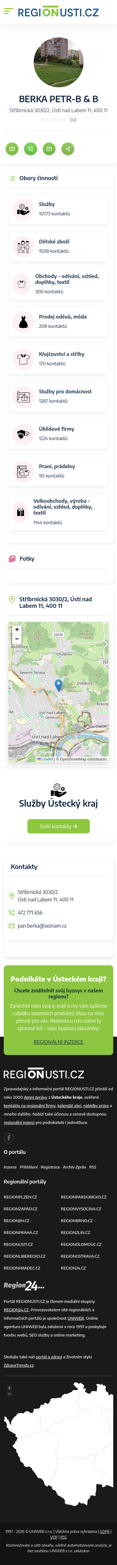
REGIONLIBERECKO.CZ (25, 1256)
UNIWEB (75, 1318)
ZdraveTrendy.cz (19, 1365)
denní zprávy (35, 1097)
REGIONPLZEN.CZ (20, 1196)
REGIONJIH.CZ (16, 1220)
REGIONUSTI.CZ (18, 1244)
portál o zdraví (49, 1356)
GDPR (105, 1531)
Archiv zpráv (74, 1166)
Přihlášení (29, 1166)
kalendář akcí (69, 1105)
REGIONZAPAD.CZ (20, 1208)
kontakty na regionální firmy (30, 1105)
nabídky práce (96, 1105)
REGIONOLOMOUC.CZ (81, 1244)
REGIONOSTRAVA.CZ (80, 1256)
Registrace (50, 1166)
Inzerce (10, 1166)
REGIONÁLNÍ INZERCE (59, 1042)
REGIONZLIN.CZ (75, 1232)
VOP (54, 1537)
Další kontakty (58, 826)
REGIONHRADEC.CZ (22, 1267)
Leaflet (45, 759)
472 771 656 (30, 913)
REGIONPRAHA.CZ (21, 1232)
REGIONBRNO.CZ (77, 1220)
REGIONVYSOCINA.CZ (81, 1208)
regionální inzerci (19, 1122)
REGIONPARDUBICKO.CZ (83, 1196)
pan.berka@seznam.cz (42, 926)
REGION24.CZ (73, 1267)
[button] (58, 685)
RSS (92, 1166)
